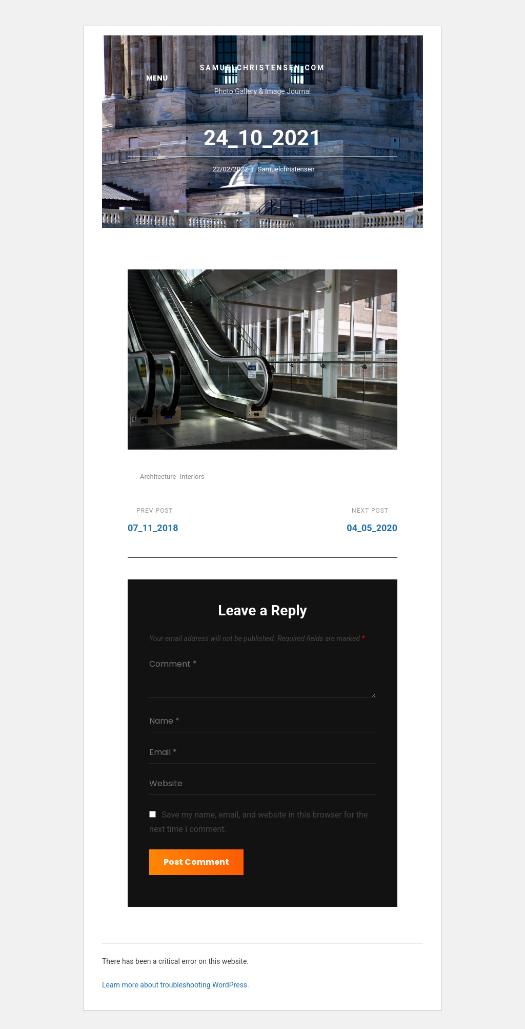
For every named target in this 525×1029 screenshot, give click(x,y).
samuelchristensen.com (262, 68)
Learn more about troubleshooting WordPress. (175, 985)
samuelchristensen (286, 169)
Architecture (158, 476)
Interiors (192, 476)
